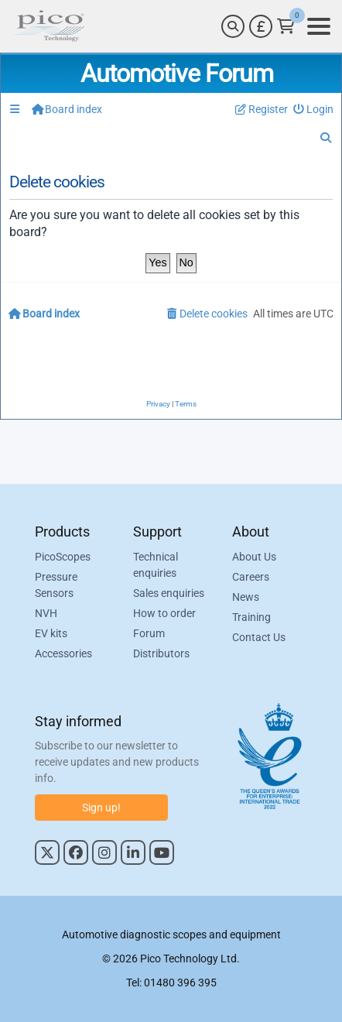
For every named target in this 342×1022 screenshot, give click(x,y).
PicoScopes (63, 556)
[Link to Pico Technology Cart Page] (286, 26)
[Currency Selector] (260, 26)
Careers (250, 577)
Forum (149, 633)
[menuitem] (313, 110)
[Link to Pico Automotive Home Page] (49, 26)
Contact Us (259, 637)
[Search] (233, 26)
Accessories (63, 653)
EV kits (51, 633)
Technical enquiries (155, 564)
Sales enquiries (168, 593)
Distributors (161, 653)
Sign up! (101, 807)
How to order (164, 613)
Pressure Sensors (56, 585)
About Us (254, 556)
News (245, 597)
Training (251, 617)
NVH (46, 613)
